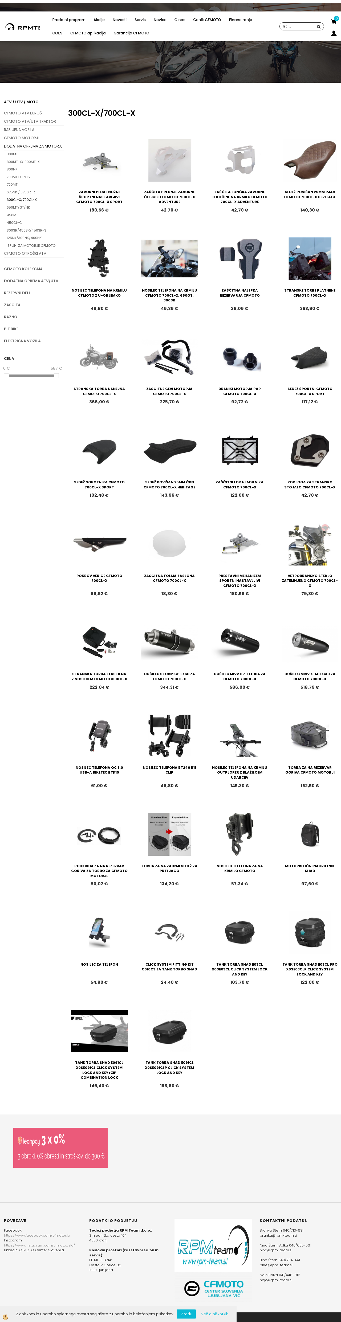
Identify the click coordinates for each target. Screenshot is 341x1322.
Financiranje (240, 19)
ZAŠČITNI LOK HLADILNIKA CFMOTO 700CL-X (239, 485)
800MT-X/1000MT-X (23, 161)
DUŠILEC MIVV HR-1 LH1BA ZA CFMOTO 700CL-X (240, 676)
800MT (12, 154)
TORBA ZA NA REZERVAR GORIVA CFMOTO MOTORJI (310, 770)
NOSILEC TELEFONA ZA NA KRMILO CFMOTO (240, 868)
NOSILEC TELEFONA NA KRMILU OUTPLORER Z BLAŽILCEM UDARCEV (239, 772)
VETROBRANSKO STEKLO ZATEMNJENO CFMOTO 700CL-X (310, 580)
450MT (12, 215)
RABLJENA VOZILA (19, 129)
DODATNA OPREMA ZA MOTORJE (33, 146)
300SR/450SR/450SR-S (26, 230)
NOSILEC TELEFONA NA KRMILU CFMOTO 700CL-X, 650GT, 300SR (169, 295)
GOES (57, 33)
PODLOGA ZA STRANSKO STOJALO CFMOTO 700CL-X (309, 485)
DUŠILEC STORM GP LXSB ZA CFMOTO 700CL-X (169, 676)
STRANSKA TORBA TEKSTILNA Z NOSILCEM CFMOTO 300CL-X (99, 676)
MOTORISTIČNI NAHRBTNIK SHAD (310, 868)
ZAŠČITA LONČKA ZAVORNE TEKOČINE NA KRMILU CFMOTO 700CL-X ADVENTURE (239, 196)
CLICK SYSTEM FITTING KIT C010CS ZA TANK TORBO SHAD (169, 967)
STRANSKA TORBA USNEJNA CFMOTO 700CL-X (99, 391)
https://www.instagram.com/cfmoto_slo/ (39, 1245)
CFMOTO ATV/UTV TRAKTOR (30, 121)
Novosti (120, 19)
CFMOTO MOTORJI (21, 138)
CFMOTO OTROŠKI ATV (25, 253)
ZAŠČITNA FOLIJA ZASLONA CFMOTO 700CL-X (169, 578)
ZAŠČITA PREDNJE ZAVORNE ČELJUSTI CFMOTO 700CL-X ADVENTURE (169, 196)
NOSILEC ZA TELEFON (99, 964)
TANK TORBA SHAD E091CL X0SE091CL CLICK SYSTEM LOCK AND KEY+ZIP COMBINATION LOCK (99, 1070)
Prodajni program (68, 19)
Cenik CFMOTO (207, 19)
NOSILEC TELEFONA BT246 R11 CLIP (169, 770)
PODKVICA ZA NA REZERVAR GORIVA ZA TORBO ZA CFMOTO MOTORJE (99, 870)
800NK (12, 169)
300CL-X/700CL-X (22, 199)
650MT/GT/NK (18, 207)
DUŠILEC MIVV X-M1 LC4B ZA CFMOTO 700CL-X (310, 676)
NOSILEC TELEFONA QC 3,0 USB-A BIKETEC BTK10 (99, 770)
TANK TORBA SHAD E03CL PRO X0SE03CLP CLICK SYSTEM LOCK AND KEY (310, 969)
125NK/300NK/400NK (24, 237)
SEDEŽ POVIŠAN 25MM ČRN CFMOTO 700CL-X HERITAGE (169, 485)
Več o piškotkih (215, 1314)
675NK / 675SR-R (21, 192)
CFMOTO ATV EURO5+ (24, 113)
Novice (160, 19)
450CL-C (14, 222)
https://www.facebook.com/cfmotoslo (37, 1235)
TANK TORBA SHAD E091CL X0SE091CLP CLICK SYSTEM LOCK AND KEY (169, 1067)
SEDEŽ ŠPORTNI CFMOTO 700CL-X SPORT (309, 391)
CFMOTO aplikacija (88, 33)
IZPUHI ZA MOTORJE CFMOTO (31, 245)
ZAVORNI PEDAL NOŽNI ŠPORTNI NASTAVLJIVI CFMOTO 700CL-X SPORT (99, 196)
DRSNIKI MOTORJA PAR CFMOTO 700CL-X (239, 391)
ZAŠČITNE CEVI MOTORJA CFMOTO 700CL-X (169, 391)
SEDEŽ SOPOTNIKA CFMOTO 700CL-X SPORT (99, 485)
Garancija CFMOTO (131, 33)
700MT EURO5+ (19, 177)
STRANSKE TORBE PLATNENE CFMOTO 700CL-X (309, 293)
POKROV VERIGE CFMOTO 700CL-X (99, 578)
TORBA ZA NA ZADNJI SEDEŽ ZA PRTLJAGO (169, 868)
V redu (186, 1314)
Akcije (99, 19)
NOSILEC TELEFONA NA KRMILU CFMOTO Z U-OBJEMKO (99, 293)
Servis (140, 19)
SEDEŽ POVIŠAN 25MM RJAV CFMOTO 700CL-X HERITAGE (310, 194)
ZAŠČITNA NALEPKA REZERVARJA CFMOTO (240, 293)
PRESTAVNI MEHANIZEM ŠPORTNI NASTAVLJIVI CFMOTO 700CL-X (239, 580)
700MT (12, 184)
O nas (179, 19)
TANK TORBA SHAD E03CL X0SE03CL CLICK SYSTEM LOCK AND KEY (239, 969)
